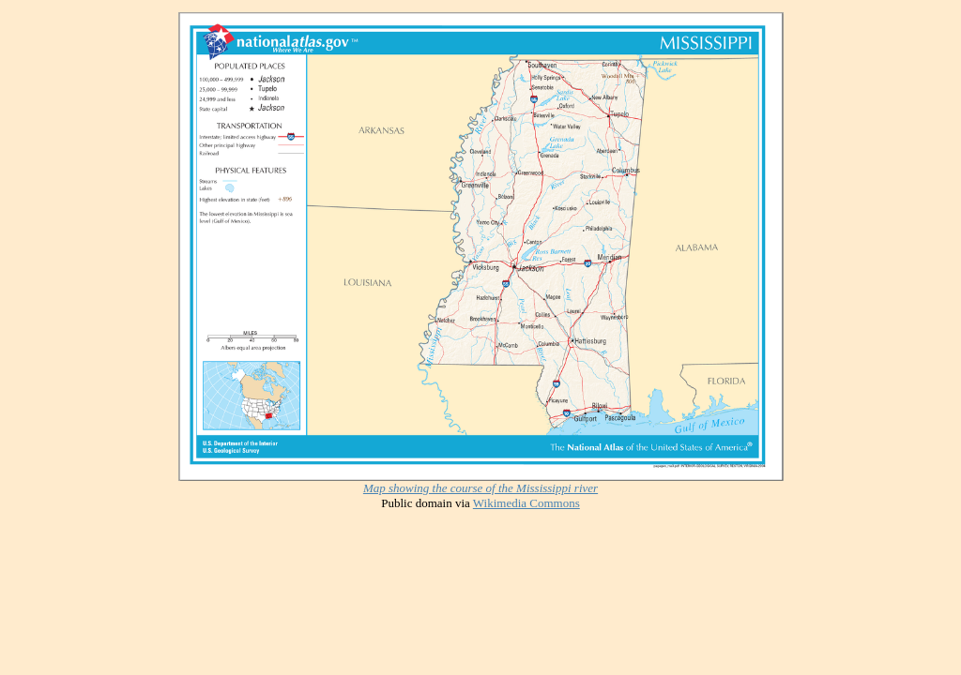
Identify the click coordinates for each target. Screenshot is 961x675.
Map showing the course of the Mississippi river (480, 488)
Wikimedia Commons (526, 503)
